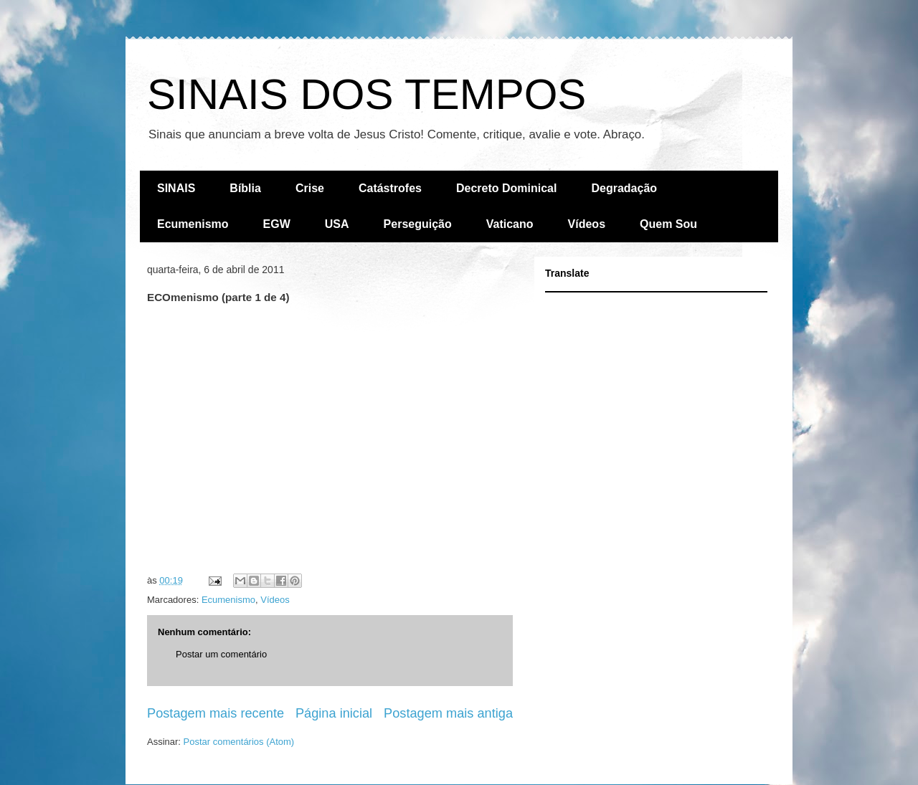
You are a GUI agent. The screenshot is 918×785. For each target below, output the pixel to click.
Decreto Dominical (506, 188)
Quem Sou (668, 224)
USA (337, 224)
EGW (276, 224)
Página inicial (333, 713)
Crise (309, 188)
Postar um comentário (221, 654)
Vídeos (586, 224)
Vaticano (510, 224)
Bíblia (245, 188)
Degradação (624, 188)
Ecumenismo (193, 224)
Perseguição (418, 224)
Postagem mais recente (215, 713)
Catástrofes (390, 188)
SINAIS (176, 188)
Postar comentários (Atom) (239, 741)
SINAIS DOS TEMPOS (366, 94)
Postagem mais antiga (448, 713)
